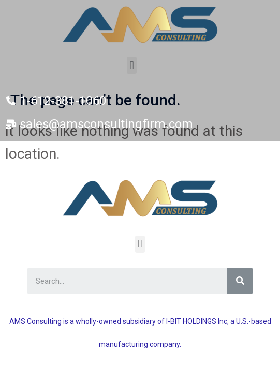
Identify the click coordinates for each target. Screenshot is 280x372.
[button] (132, 65)
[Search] (240, 281)
